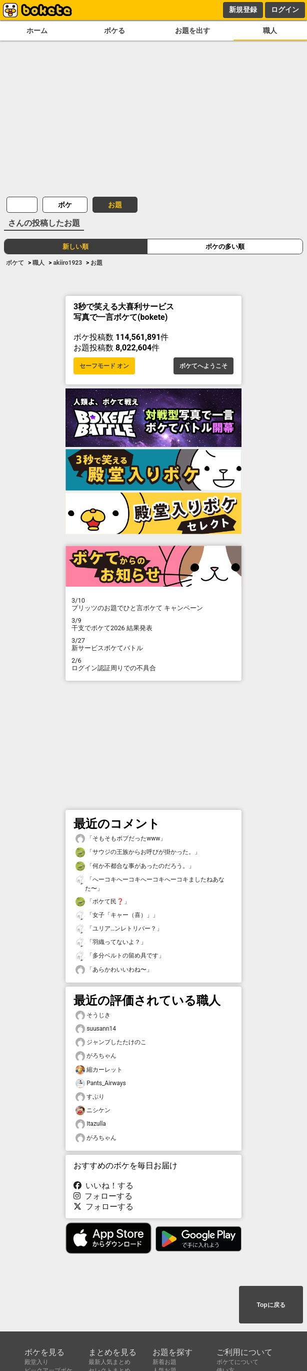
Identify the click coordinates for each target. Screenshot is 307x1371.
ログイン (285, 10)
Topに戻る (270, 1304)
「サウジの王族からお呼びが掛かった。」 (138, 852)
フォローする (103, 1196)
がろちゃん (96, 1056)
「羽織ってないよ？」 (111, 942)
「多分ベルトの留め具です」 (120, 956)
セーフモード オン (104, 365)
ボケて (15, 262)
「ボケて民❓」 (103, 901)
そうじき (93, 1015)
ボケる (114, 31)
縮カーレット (99, 1070)
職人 (270, 31)
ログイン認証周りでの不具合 (154, 664)
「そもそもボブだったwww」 (121, 838)
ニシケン (93, 1110)
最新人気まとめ (109, 1361)
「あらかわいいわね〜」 (114, 970)
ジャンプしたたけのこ (111, 1042)
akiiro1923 (67, 262)
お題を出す (192, 31)
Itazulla (91, 1124)
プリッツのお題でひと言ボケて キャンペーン (154, 604)
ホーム (37, 31)
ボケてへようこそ (204, 365)
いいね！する (104, 1185)
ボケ (65, 205)
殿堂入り (36, 1361)
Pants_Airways (101, 1083)
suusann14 (96, 1029)
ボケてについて (237, 1361)
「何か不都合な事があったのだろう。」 (135, 866)
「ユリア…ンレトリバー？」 (119, 929)
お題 (115, 205)
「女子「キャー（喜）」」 (117, 915)
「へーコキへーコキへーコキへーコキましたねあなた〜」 (150, 883)
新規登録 (243, 10)
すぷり (90, 1097)
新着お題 (164, 1361)
